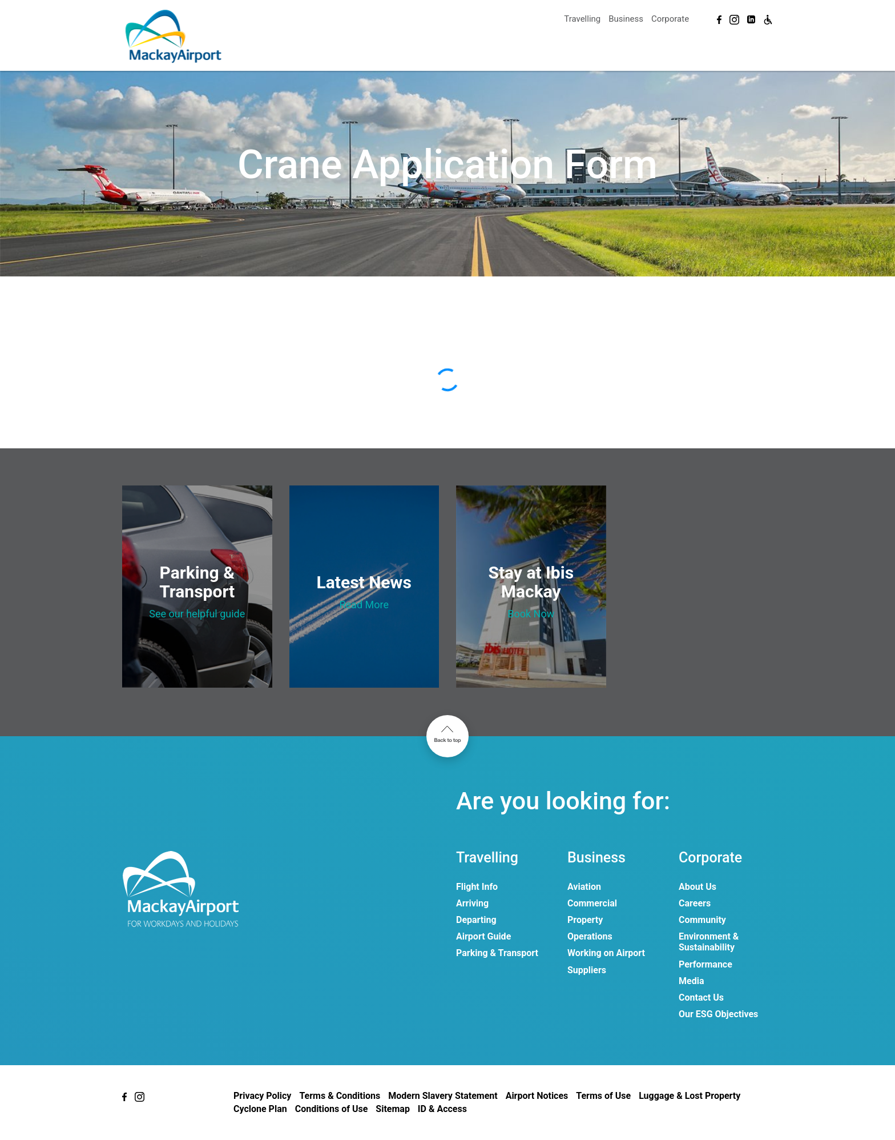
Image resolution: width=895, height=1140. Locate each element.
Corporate (670, 19)
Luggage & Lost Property (689, 1095)
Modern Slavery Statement (442, 1095)
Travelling (582, 19)
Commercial (592, 903)
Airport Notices (537, 1095)
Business (625, 19)
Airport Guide (483, 936)
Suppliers (586, 970)
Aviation (584, 886)
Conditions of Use (331, 1108)
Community (702, 919)
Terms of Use (603, 1095)
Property (585, 919)
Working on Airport (606, 953)
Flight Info (477, 886)
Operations (589, 936)
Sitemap (393, 1108)
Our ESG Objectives (718, 1014)
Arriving (472, 903)
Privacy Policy (262, 1095)
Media (691, 981)
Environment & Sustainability (709, 942)
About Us (697, 886)
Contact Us (701, 997)
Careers (695, 903)
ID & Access (442, 1108)
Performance (705, 964)
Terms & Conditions (339, 1095)
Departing (476, 919)
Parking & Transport (497, 953)
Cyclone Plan (260, 1108)
